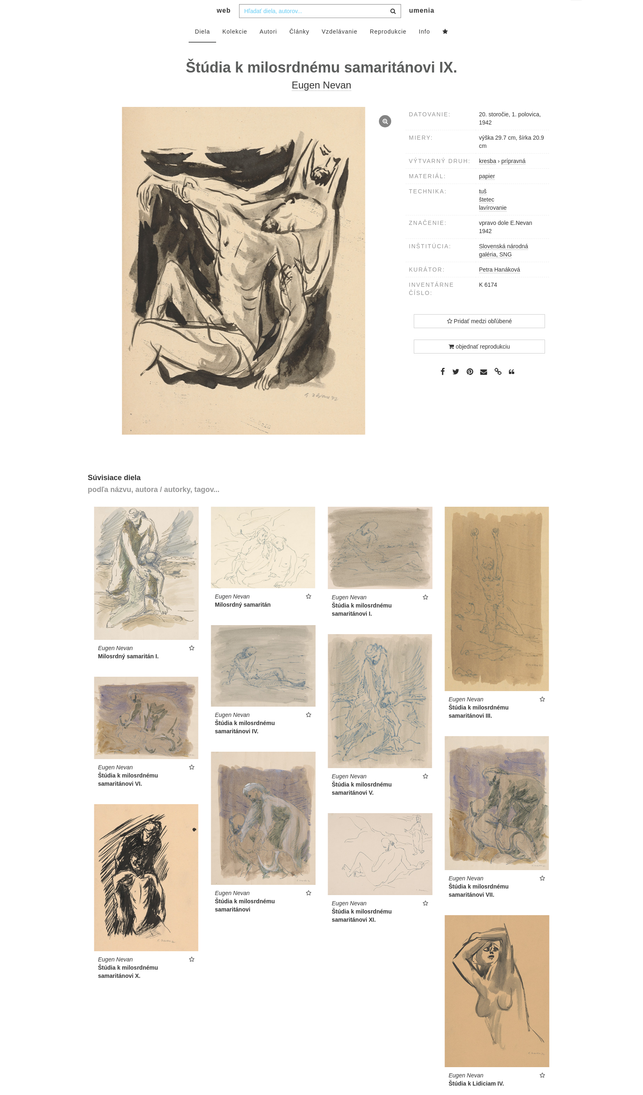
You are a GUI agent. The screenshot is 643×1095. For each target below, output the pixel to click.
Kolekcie (234, 48)
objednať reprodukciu (479, 363)
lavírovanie (493, 224)
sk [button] (576, 12)
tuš (483, 207)
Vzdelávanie (339, 48)
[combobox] (320, 27)
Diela (202, 48)
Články (300, 48)
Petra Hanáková (499, 286)
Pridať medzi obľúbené (479, 337)
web (224, 26)
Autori (268, 48)
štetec (486, 216)
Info (424, 48)
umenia (421, 26)
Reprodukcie (388, 48)
